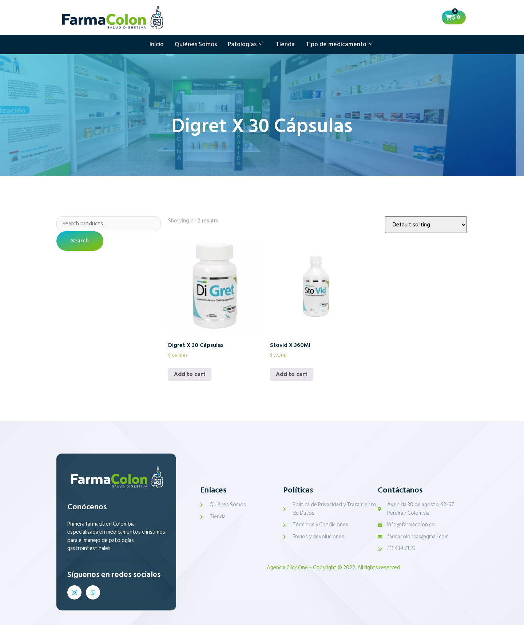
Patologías (245, 44)
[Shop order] (426, 224)
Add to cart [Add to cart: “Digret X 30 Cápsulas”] (190, 374)
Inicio (157, 44)
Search (80, 241)
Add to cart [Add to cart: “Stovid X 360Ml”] (291, 374)
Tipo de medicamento (339, 44)
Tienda (285, 44)
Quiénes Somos (196, 44)
